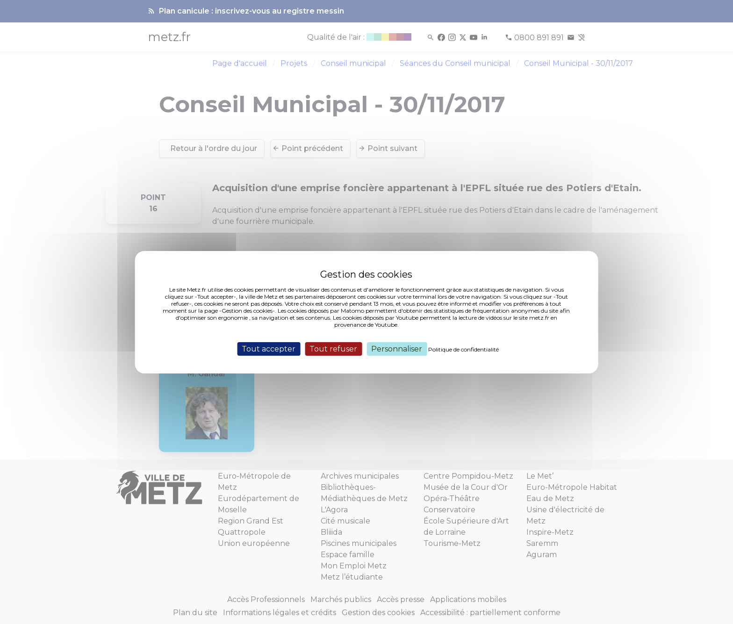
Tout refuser (333, 348)
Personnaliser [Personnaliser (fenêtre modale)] (396, 348)
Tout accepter (268, 348)
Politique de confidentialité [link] (463, 348)
